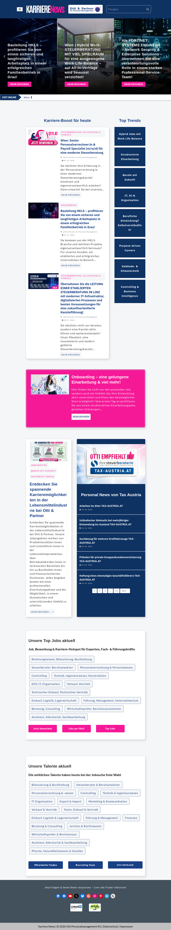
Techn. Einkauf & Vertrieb (81, 809)
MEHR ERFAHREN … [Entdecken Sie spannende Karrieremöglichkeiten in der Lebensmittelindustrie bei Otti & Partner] (42, 612)
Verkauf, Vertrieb (78, 683)
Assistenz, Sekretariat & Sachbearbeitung (59, 842)
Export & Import (71, 801)
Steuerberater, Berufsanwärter (52, 667)
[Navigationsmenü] (20, 9)
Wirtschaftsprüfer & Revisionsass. (54, 834)
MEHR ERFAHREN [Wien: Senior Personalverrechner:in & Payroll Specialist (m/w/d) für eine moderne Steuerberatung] (70, 195)
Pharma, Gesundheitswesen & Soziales (57, 850)
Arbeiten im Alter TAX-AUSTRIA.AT (101, 506)
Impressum (126, 926)
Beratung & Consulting (47, 826)
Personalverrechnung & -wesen (53, 793)
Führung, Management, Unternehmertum (111, 700)
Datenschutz (110, 926)
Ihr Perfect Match (42, 476)
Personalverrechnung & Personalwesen (106, 667)
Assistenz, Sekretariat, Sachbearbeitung (58, 717)
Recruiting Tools (85, 865)
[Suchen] (125, 9)
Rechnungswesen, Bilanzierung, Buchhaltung (62, 659)
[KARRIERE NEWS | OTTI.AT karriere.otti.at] (45, 9)
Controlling (39, 675)
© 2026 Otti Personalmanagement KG (79, 926)
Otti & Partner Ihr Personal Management (80, 157)
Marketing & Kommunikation (108, 801)
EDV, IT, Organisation (46, 683)
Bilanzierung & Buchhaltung (50, 784)
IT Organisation (42, 801)
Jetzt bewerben (42, 728)
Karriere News (46, 926)
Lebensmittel (39, 465)
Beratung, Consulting (46, 708)
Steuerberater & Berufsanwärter (98, 784)
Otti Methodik (125, 865)
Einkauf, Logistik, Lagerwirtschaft (54, 700)
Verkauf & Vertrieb (44, 809)
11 (116, 591)
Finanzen (131, 817)
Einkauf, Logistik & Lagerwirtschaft (55, 817)
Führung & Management (102, 817)
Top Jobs (110, 728)
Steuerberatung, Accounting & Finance (81, 133)
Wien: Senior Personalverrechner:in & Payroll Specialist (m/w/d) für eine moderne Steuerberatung (81, 146)
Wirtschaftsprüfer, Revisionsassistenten (94, 708)
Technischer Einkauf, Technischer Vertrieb (60, 692)
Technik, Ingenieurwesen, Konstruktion (80, 675)
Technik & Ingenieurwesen (120, 793)
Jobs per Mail (76, 728)
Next (125, 591)
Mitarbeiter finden (45, 865)
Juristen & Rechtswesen (85, 826)
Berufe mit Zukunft (43, 471)
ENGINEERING (69, 205)
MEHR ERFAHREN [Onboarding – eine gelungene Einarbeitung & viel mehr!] (81, 416)
